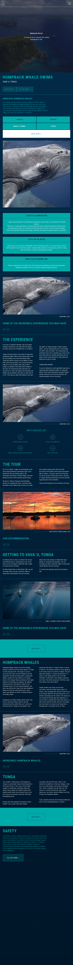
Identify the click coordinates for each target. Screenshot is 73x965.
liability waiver (22, 836)
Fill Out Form (13, 858)
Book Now (10, 89)
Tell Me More (25, 89)
